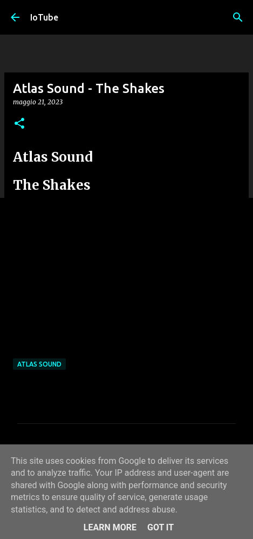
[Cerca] (237, 17)
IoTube (44, 17)
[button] (19, 124)
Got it (160, 527)
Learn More (110, 527)
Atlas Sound (39, 364)
